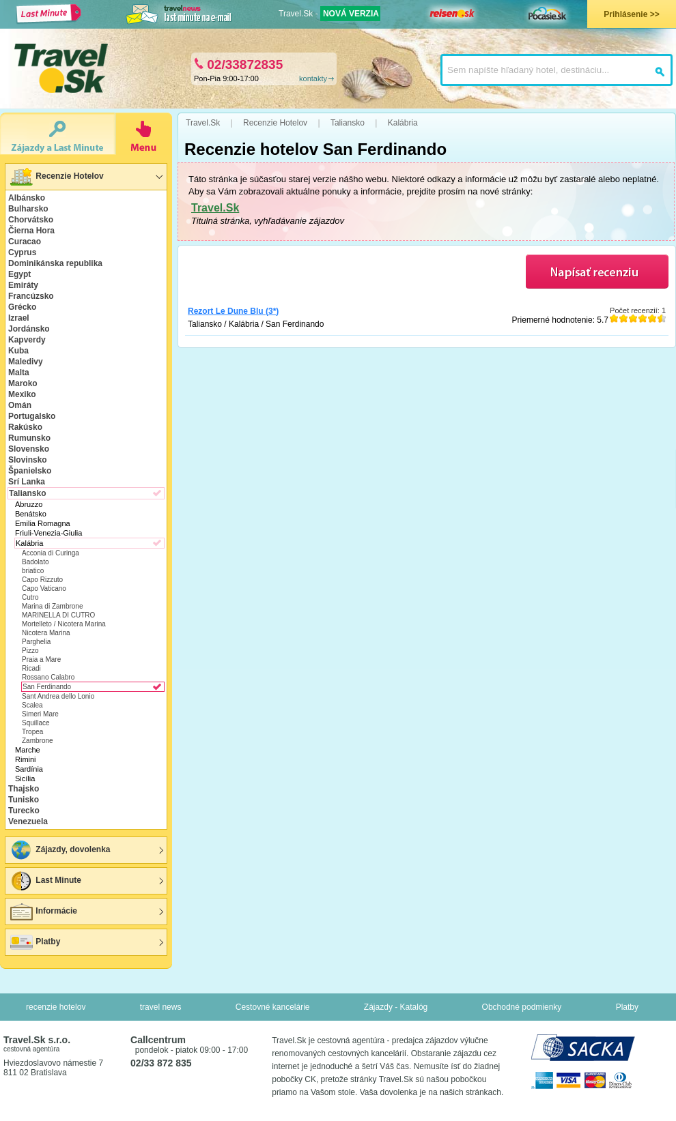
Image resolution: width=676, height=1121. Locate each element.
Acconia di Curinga (50, 553)
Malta (18, 372)
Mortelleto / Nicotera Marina (64, 624)
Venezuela (28, 821)
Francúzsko (31, 296)
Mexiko (22, 394)
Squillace (36, 723)
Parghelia (36, 641)
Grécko (22, 307)
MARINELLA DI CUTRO (58, 615)
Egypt (19, 274)
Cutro (30, 597)
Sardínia (29, 769)
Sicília (25, 778)
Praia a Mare (41, 659)
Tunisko (23, 799)
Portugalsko (31, 416)
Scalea (32, 705)
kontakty (313, 78)
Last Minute (45, 881)
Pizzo (30, 650)
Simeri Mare (40, 714)
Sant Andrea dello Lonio (58, 696)
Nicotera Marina (46, 633)
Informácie (43, 911)
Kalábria (29, 543)
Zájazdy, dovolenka (59, 850)
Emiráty (23, 285)
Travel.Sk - (329, 13)
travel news (161, 1007)
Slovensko (28, 449)
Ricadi (31, 668)
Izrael (18, 318)
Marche (27, 750)
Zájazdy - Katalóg (395, 1007)
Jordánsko (29, 329)
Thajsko (23, 789)
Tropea (32, 732)
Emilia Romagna (42, 523)
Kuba (18, 350)
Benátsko (30, 514)
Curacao (24, 241)
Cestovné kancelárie (273, 1007)
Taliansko (27, 493)
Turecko (24, 810)
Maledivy (25, 361)
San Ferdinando (47, 686)
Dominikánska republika (55, 263)
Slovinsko (27, 460)
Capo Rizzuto (42, 579)
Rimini (25, 759)
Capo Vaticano (44, 588)
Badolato (35, 562)
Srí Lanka (26, 481)
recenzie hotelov (55, 1007)
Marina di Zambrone (52, 606)
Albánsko (26, 198)
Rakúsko (25, 427)
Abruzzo (28, 504)
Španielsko (29, 471)
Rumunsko (29, 438)
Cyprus (22, 252)
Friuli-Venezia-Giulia (48, 533)
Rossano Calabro (48, 677)
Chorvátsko (30, 219)
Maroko (23, 383)
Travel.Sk (215, 208)
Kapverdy (27, 340)
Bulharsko (28, 209)
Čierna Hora (31, 230)
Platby (34, 942)
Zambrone (37, 740)
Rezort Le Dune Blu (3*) (233, 311)
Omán (19, 405)
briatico (33, 570)
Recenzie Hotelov (56, 177)
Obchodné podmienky (522, 1007)
